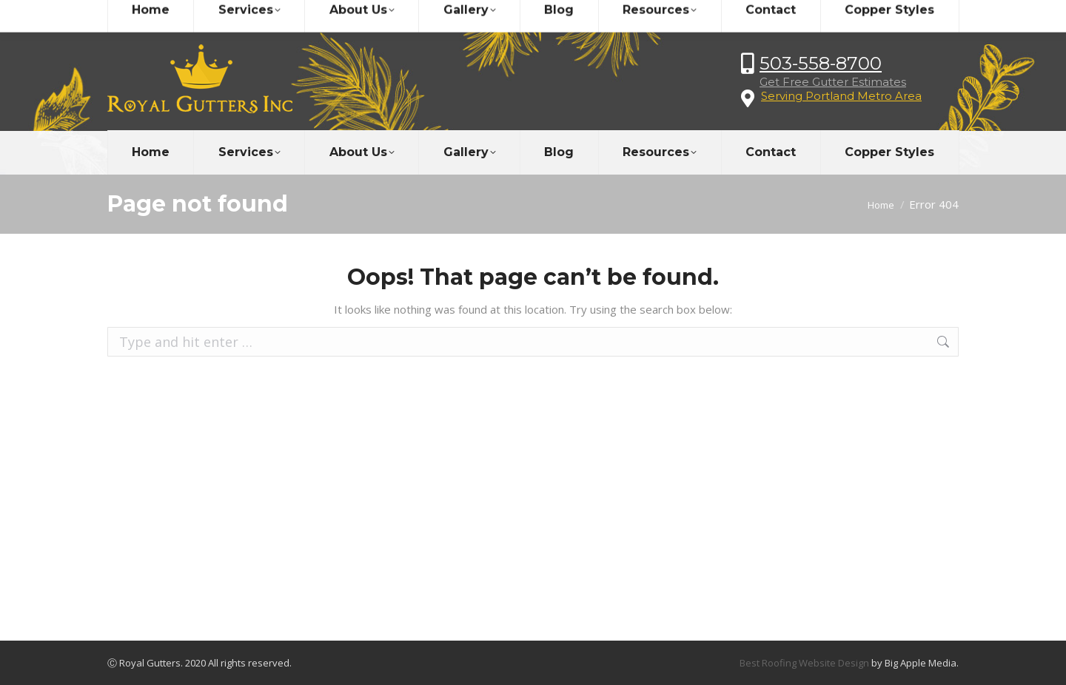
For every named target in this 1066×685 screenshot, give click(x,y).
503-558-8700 (821, 63)
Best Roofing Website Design (804, 662)
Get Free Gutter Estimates (833, 82)
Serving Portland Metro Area (841, 96)
